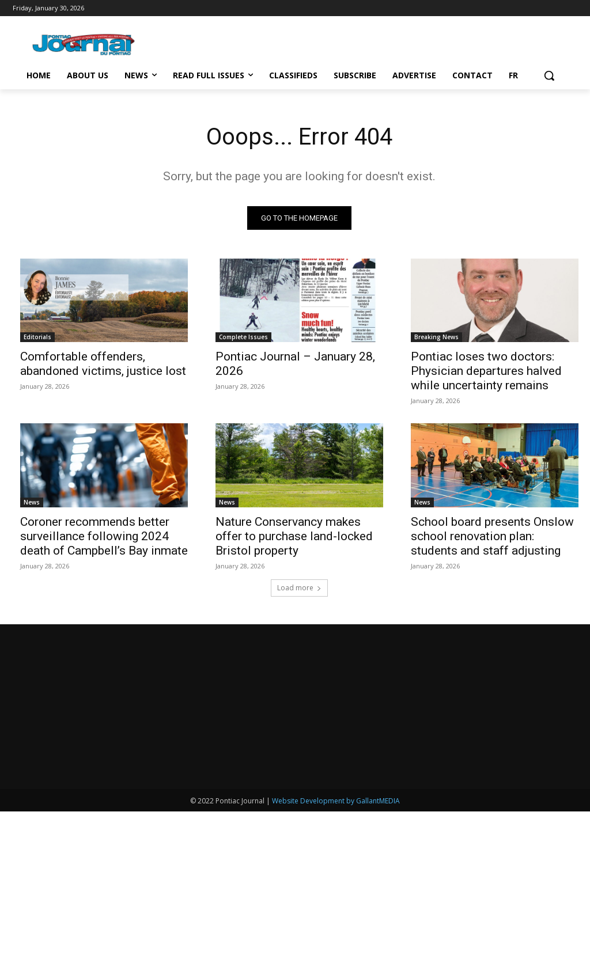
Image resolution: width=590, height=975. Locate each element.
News (32, 502)
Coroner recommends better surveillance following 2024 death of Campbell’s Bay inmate (104, 536)
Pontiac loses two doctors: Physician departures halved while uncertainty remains (486, 371)
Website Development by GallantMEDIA (336, 964)
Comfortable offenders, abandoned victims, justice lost (103, 364)
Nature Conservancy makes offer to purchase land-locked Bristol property (294, 536)
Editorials (37, 337)
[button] (549, 75)
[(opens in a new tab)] (299, 301)
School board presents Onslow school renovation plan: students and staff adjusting (492, 536)
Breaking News (436, 337)
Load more (299, 588)
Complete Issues (243, 337)
